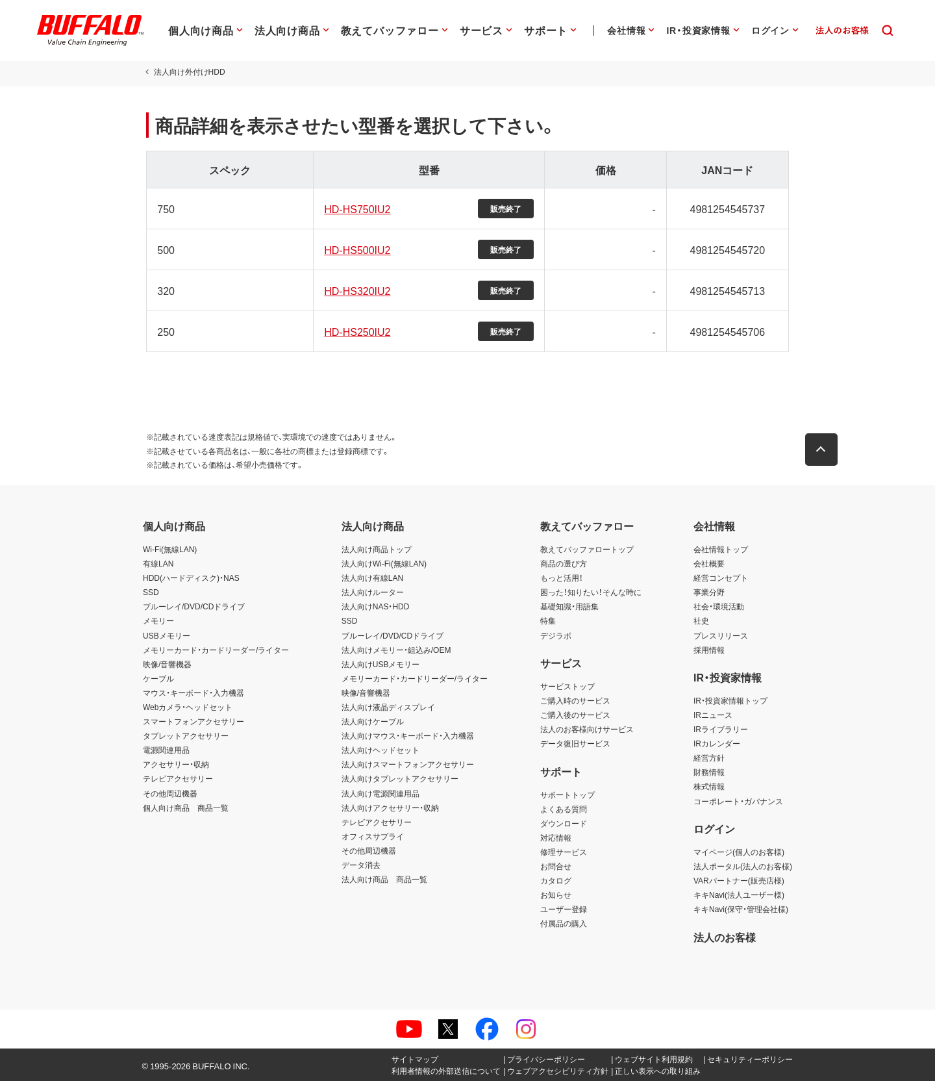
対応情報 (555, 837)
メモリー (158, 620)
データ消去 (361, 865)
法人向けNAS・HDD (376, 606)
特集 (548, 620)
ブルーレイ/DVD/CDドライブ (194, 606)
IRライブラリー (720, 729)
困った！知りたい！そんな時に (591, 592)
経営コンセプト (720, 577)
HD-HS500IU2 (356, 249)
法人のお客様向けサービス (587, 729)
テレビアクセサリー (178, 778)
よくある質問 (563, 809)
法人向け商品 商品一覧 (384, 879)
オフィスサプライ (373, 836)
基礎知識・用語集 (569, 606)
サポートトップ (567, 794)
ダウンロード (563, 823)
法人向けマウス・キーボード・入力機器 (408, 735)
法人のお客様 (724, 937)
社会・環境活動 (718, 606)
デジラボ (555, 635)
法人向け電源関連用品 (380, 793)
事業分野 (709, 592)
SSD (151, 592)
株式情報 (709, 786)
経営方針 (709, 757)
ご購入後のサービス (575, 714)
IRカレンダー (716, 743)
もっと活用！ (561, 577)
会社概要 (709, 563)
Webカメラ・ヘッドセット (187, 707)
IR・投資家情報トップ (730, 700)
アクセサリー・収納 (176, 764)
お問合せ (555, 866)
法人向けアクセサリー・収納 (390, 807)
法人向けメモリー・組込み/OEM (396, 649)
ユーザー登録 (563, 909)
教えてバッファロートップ (587, 549)
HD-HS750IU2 (356, 208)
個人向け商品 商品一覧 (186, 807)
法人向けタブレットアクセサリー (400, 778)
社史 (701, 620)
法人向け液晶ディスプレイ (388, 707)
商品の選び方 (563, 563)
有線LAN (158, 563)
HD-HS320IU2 (356, 290)
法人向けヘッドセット (380, 750)
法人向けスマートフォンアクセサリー (408, 764)
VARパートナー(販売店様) (738, 880)
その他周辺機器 (170, 793)
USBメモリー (166, 635)
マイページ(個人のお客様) (738, 852)
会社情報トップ (720, 549)
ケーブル (158, 678)
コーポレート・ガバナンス (738, 801)
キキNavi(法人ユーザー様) (738, 894)
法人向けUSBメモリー (381, 664)
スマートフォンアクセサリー (193, 721)
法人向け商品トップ (377, 549)
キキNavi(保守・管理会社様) (740, 909)
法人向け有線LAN (372, 577)
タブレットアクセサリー (186, 735)
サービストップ (567, 686)
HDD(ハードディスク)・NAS (191, 577)
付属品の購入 (563, 923)
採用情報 (709, 649)
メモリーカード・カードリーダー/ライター (216, 649)
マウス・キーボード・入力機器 (193, 692)
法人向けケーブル (373, 721)
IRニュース (712, 714)
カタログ (555, 880)
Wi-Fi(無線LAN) (170, 549)
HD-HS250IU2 (356, 331)
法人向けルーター (373, 592)
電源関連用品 (166, 750)
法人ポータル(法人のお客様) (742, 866)
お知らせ (555, 894)
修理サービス (563, 852)
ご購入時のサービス (575, 700)
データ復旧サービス (575, 743)
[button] (824, 449)
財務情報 (709, 772)
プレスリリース (720, 635)
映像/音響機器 (167, 664)
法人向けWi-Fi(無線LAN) (384, 563)
